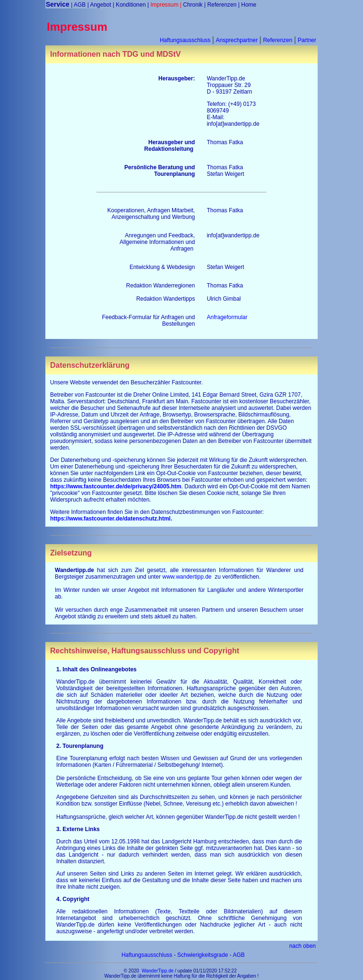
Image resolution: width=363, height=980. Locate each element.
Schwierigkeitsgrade (202, 955)
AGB (80, 4)
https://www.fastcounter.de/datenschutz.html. (111, 518)
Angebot (100, 4)
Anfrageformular (227, 317)
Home (248, 4)
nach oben (302, 946)
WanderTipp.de (158, 970)
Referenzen (221, 4)
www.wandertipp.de (186, 576)
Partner (307, 40)
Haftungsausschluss (185, 40)
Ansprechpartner (237, 40)
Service (57, 4)
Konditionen (131, 4)
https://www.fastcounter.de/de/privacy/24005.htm (116, 486)
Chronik (192, 4)
